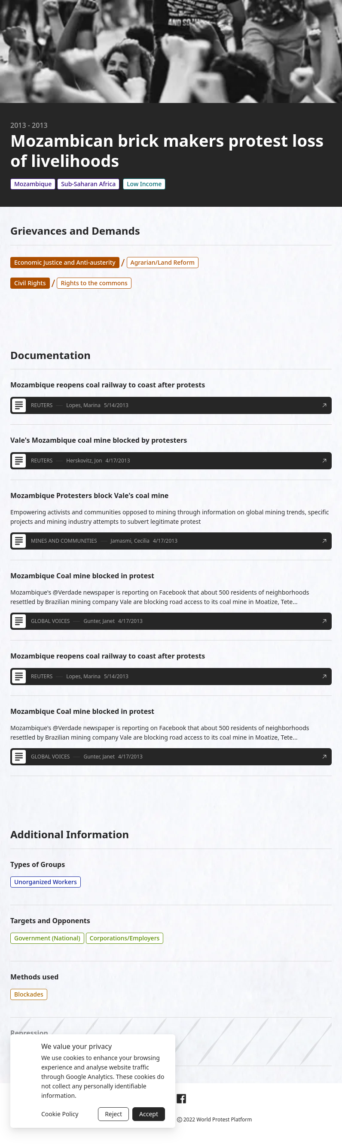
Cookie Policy (59, 1114)
